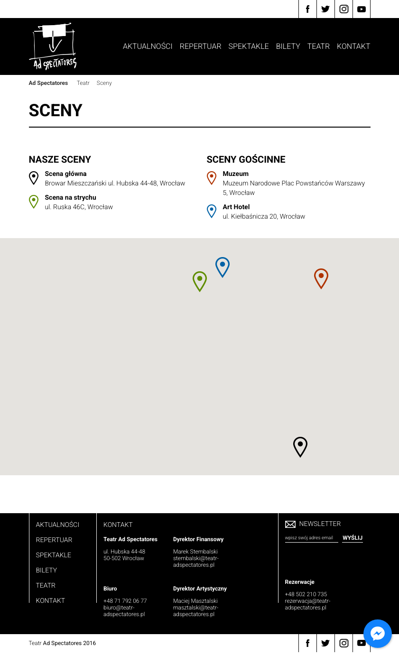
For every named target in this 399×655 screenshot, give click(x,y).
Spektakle (249, 46)
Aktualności (148, 46)
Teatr (318, 46)
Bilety (288, 46)
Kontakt (353, 46)
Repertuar (201, 46)
